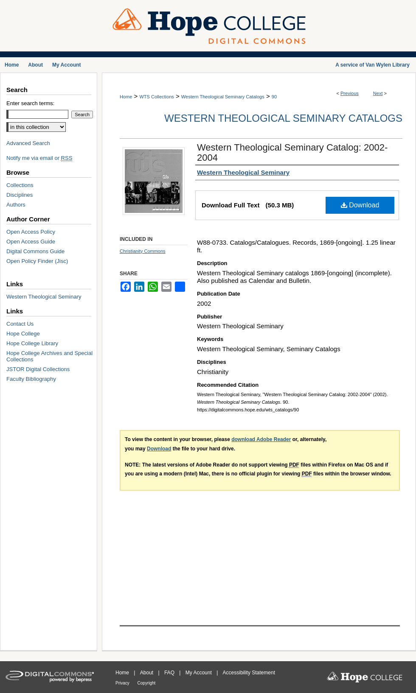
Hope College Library (32, 343)
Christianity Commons (143, 251)
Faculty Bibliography (31, 379)
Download (360, 205)
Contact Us (20, 324)
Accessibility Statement (249, 673)
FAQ (170, 673)
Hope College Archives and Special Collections (49, 356)
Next (378, 93)
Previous (349, 93)
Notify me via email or (39, 158)
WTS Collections (156, 96)
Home (126, 96)
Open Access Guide (30, 241)
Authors (15, 204)
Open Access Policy (30, 232)
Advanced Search (28, 143)
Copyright (147, 683)
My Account (199, 673)
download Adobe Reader (261, 439)
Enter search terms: (30, 103)
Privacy (123, 683)
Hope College (23, 333)
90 (274, 96)
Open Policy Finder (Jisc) (37, 261)
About (147, 673)
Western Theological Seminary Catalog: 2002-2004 (292, 152)
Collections (20, 185)
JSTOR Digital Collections (38, 369)
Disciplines (19, 195)
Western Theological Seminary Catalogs (222, 96)
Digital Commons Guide (35, 251)
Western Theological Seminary (44, 296)
